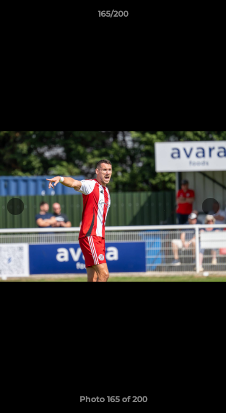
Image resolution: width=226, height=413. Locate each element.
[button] (212, 16)
